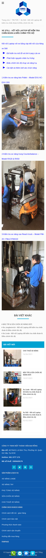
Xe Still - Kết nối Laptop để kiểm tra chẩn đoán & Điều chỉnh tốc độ (32, 415)
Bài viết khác (23, 315)
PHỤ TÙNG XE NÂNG (11, 490)
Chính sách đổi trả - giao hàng (14, 513)
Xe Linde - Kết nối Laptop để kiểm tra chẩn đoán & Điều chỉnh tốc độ (32, 392)
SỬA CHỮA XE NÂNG (11, 496)
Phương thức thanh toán (11, 525)
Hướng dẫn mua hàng (10, 536)
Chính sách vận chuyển (11, 531)
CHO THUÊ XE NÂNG (30, 351)
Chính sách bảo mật (10, 519)
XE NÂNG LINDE (9, 479)
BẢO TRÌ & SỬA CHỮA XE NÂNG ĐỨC (17, 324)
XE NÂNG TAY (7, 484)
